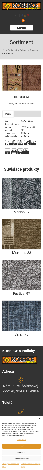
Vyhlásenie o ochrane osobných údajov (30, 465)
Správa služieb (21, 440)
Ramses (34, 50)
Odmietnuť (21, 452)
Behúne (23, 50)
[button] (39, 419)
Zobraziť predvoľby (21, 459)
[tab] (8, 114)
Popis (8, 114)
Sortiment (12, 50)
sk (16, 15)
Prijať (21, 446)
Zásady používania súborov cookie (10, 465)
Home (4, 50)
